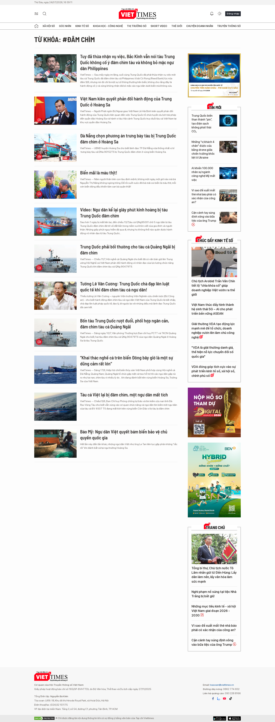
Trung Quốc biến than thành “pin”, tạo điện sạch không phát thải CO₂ (202, 123)
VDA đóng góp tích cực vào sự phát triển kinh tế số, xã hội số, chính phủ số (214, 371)
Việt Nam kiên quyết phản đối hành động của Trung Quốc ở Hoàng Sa (126, 101)
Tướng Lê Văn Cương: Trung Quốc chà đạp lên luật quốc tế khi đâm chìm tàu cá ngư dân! (124, 286)
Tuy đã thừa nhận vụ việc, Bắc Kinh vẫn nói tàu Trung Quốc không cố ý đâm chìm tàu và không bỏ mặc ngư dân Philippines (127, 62)
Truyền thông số (229, 26)
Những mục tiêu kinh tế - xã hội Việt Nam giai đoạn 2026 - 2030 (214, 610)
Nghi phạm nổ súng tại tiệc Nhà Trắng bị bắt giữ (214, 594)
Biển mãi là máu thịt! (98, 172)
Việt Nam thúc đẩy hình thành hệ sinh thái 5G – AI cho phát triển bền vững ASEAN (213, 309)
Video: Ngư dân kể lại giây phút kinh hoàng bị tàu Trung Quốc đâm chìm (124, 212)
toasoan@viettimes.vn (221, 684)
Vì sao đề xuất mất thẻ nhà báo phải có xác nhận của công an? (204, 196)
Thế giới (176, 26)
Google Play (234, 718)
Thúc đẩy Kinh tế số (215, 240)
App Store (219, 718)
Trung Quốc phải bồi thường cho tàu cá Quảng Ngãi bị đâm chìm (127, 249)
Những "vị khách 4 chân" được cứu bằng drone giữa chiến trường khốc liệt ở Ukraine (203, 149)
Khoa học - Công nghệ (108, 26)
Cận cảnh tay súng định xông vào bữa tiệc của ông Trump (204, 218)
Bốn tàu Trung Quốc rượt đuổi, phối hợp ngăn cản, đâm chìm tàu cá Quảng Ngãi (124, 323)
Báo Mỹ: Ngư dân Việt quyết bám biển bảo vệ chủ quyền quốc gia (123, 434)
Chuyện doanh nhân (199, 26)
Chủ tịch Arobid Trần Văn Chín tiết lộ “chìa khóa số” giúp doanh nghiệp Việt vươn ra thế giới (213, 287)
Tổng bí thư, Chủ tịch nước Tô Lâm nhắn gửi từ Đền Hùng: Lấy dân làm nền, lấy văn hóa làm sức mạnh (214, 574)
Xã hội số (49, 26)
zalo (218, 698)
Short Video (159, 26)
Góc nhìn (65, 26)
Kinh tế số (82, 26)
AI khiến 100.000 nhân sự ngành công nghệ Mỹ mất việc (203, 174)
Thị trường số (137, 26)
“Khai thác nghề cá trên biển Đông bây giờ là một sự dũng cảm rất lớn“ (126, 360)
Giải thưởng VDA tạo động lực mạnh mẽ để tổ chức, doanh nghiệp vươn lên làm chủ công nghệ (213, 330)
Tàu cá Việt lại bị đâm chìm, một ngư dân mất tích (124, 394)
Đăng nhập (233, 13)
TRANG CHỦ (215, 527)
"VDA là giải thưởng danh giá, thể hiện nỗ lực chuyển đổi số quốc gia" (213, 352)
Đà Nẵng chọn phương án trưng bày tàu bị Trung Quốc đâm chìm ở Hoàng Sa (128, 138)
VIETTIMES (137, 13)
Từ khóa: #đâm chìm (64, 39)
